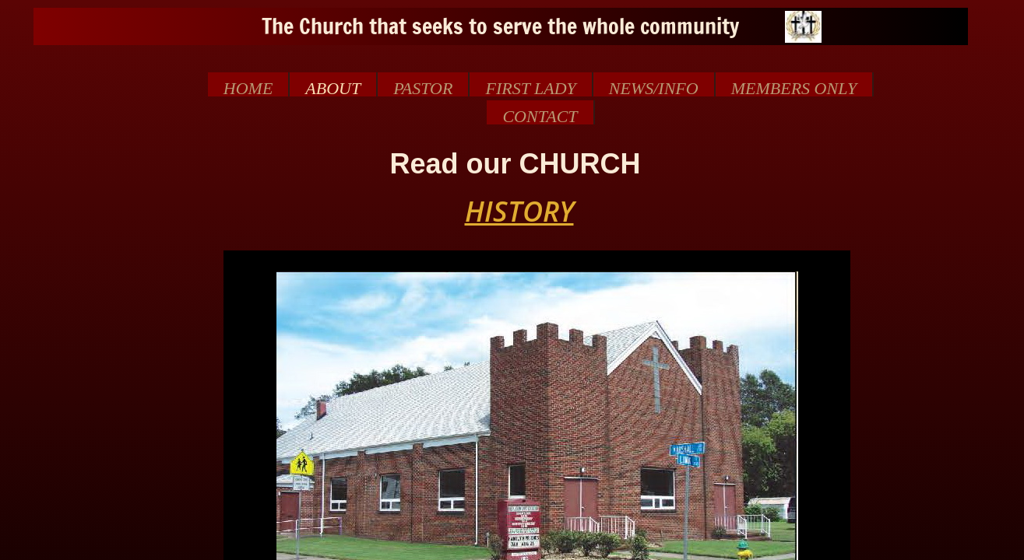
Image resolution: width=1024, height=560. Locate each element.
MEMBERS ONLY (794, 87)
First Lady (530, 87)
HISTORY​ (519, 211)
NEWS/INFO (654, 87)
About (333, 87)
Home (248, 87)
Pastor (422, 87)
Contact (539, 115)
